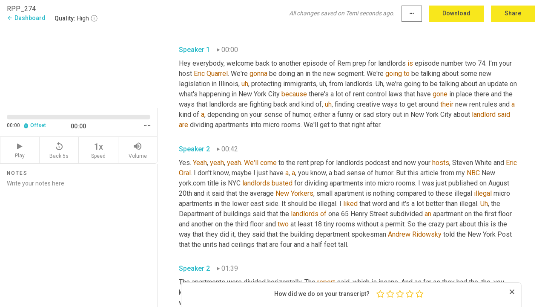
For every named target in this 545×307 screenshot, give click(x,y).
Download (456, 13)
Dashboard (26, 17)
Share (513, 13)
